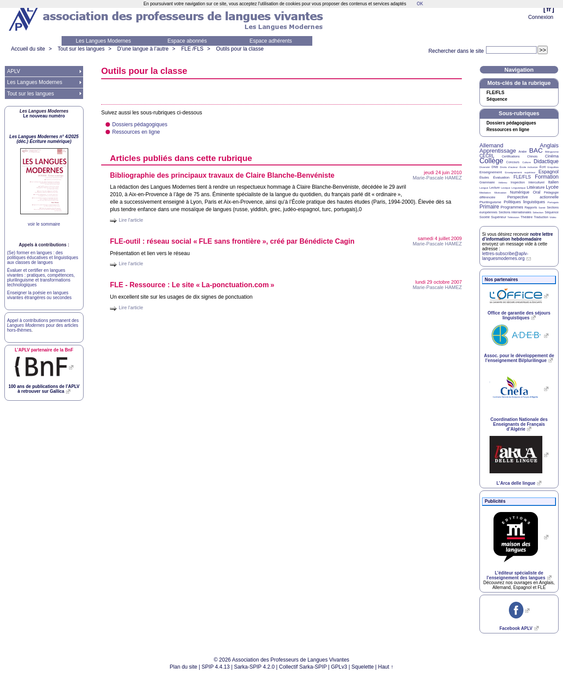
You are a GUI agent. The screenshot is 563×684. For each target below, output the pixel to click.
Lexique (505, 188)
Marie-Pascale (437, 177)
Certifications (510, 156)
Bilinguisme (552, 151)
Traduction (541, 217)
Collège (491, 161)
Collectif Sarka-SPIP (303, 667)
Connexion (540, 17)
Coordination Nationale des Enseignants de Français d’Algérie (519, 424)
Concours (512, 162)
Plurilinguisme (490, 202)
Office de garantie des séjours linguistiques (519, 315)
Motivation (500, 192)
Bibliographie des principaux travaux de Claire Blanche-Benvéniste (222, 175)
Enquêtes (553, 167)
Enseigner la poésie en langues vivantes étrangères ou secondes (39, 295)
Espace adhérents (270, 41)
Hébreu (502, 182)
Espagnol (548, 171)
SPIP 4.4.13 (215, 667)
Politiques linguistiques (524, 202)
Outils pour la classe (239, 49)
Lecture (495, 187)
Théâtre (526, 217)
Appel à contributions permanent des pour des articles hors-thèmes (43, 325)
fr (548, 9)
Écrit (542, 166)
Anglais (549, 145)
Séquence (496, 99)
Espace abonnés (187, 41)
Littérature (536, 187)
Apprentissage (497, 150)
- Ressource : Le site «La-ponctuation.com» (192, 285)
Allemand (491, 145)
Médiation (485, 192)
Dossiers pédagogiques (139, 124)
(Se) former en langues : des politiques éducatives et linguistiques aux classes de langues (42, 257)
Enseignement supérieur (520, 172)
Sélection (538, 212)
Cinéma (552, 156)
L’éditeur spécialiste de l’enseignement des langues (515, 575)
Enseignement (490, 172)
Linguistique (519, 188)
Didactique (546, 161)
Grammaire (487, 182)
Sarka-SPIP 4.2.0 (254, 667)
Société (484, 217)
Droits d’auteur (509, 167)
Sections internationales (515, 212)
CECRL (486, 156)
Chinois (532, 156)
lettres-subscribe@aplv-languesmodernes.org (505, 256)
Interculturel (536, 182)
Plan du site (183, 667)
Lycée (552, 187)
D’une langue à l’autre (142, 49)
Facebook (515, 628)
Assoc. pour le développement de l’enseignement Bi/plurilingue (519, 358)
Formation (547, 177)
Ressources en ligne (136, 132)
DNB (495, 166)
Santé (541, 207)
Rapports (531, 207)
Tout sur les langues (81, 49)
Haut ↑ (386, 667)
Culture (526, 162)
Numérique (519, 192)
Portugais (553, 202)
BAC (536, 150)
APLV (13, 71)
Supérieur (498, 217)
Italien (553, 182)
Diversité (484, 167)
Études (484, 177)
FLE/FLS (521, 177)
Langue (483, 188)
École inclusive (528, 167)
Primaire (489, 207)
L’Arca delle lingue (516, 483)
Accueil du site (28, 49)
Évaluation (501, 177)
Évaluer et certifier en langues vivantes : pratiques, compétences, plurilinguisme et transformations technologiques (41, 277)
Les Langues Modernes (103, 41)
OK (420, 3)
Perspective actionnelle (533, 197)
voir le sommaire (44, 224)
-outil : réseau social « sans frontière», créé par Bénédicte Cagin (232, 241)
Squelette (362, 667)
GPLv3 (339, 667)
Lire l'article (131, 220)
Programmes (512, 207)
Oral (537, 192)
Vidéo (552, 217)
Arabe (523, 151)
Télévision (513, 217)
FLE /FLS (192, 49)
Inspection (518, 182)
